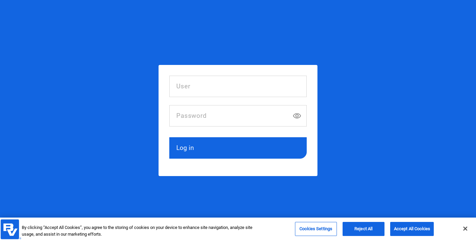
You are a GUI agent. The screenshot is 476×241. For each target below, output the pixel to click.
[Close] (465, 230)
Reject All (363, 230)
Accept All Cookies (412, 230)
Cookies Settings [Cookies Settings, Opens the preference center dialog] (315, 230)
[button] (237, 148)
